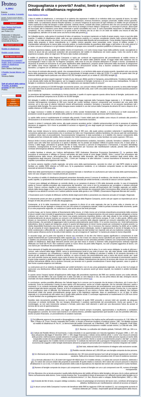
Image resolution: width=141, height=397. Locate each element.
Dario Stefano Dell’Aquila (11, 27)
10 (74, 238)
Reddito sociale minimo (11, 53)
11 (91, 279)
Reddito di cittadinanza (10, 49)
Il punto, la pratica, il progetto (12, 14)
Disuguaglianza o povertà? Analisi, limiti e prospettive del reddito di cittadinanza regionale (13, 63)
